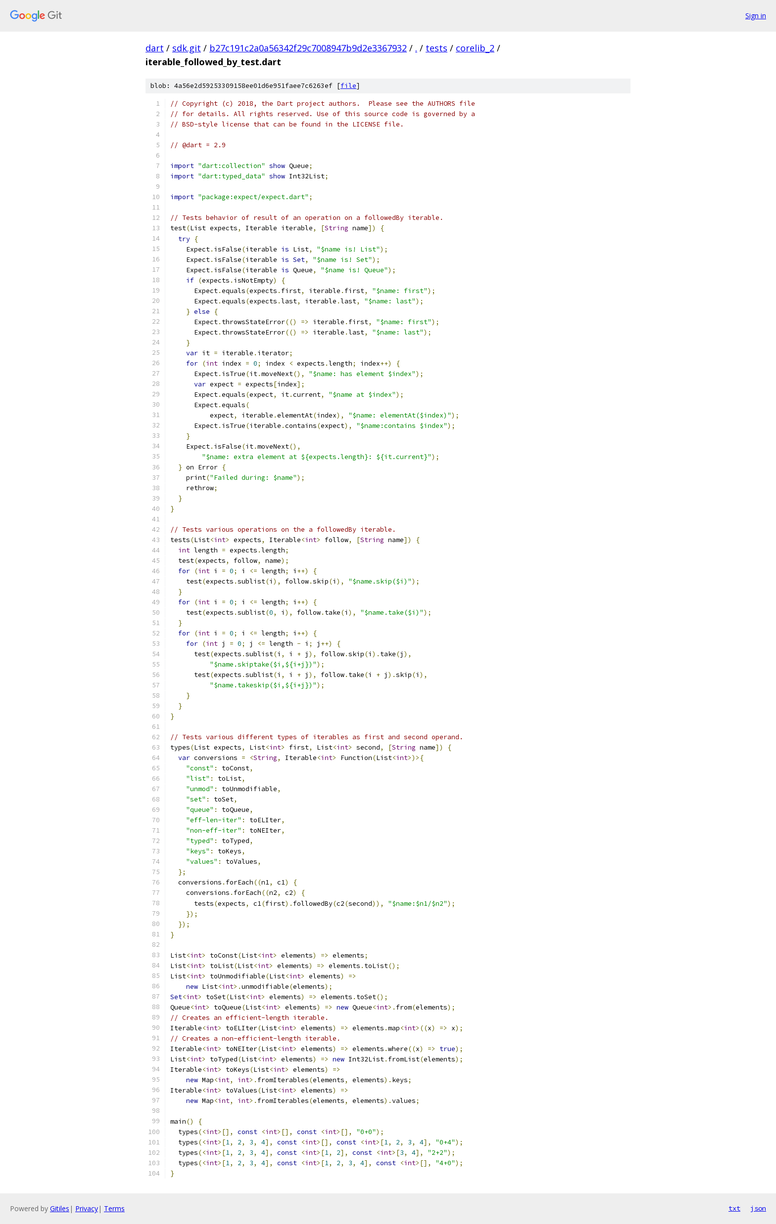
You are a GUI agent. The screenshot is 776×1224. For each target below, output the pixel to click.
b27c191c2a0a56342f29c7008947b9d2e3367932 (308, 48)
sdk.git (186, 48)
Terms (114, 1208)
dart (155, 48)
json (758, 1208)
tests (436, 48)
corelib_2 (475, 48)
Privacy (86, 1208)
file (348, 86)
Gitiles (59, 1208)
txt (734, 1208)
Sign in (755, 15)
